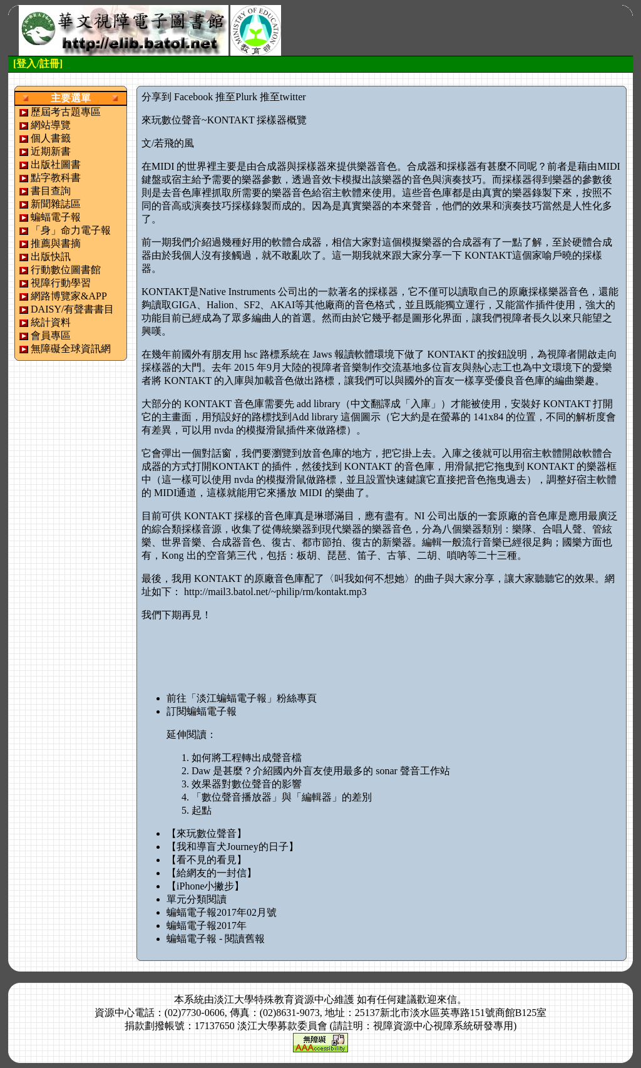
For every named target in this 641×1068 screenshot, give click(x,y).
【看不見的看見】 (207, 859)
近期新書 (51, 151)
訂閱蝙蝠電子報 (202, 711)
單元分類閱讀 (197, 899)
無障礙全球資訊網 (71, 348)
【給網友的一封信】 (212, 873)
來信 (447, 999)
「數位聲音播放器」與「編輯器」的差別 (282, 797)
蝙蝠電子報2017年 (207, 925)
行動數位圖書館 (66, 269)
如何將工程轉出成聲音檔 (247, 757)
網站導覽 (51, 125)
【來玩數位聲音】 (207, 833)
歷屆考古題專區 (66, 111)
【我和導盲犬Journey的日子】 (233, 846)
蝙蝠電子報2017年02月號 (222, 912)
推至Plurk (236, 96)
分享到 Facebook (177, 96)
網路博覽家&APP (69, 296)
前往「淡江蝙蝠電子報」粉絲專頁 (242, 698)
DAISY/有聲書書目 (72, 309)
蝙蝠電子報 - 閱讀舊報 (216, 938)
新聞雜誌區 (56, 204)
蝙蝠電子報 (56, 217)
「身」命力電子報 (71, 230)
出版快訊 (51, 256)
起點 (202, 810)
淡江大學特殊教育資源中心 (274, 999)
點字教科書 (56, 177)
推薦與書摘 (56, 243)
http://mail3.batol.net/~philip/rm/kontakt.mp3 (275, 591)
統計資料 (51, 322)
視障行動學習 (61, 282)
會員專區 (51, 335)
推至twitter (283, 96)
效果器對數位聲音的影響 (247, 784)
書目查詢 (51, 190)
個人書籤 (51, 138)
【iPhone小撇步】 (205, 886)
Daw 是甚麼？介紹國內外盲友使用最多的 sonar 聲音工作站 (321, 770)
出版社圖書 (56, 164)
